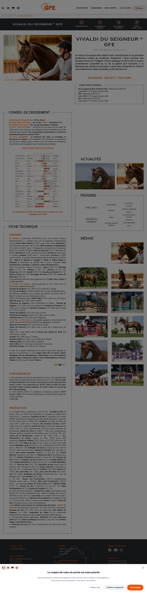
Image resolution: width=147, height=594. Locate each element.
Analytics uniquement (115, 587)
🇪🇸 (17, 567)
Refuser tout (95, 587)
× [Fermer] (143, 567)
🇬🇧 (8, 567)
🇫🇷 (3, 567)
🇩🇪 (12, 567)
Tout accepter (135, 587)
